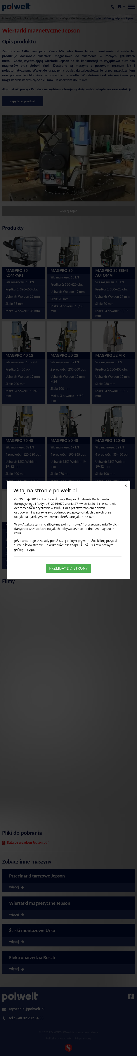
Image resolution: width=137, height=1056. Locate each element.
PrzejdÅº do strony (68, 568)
